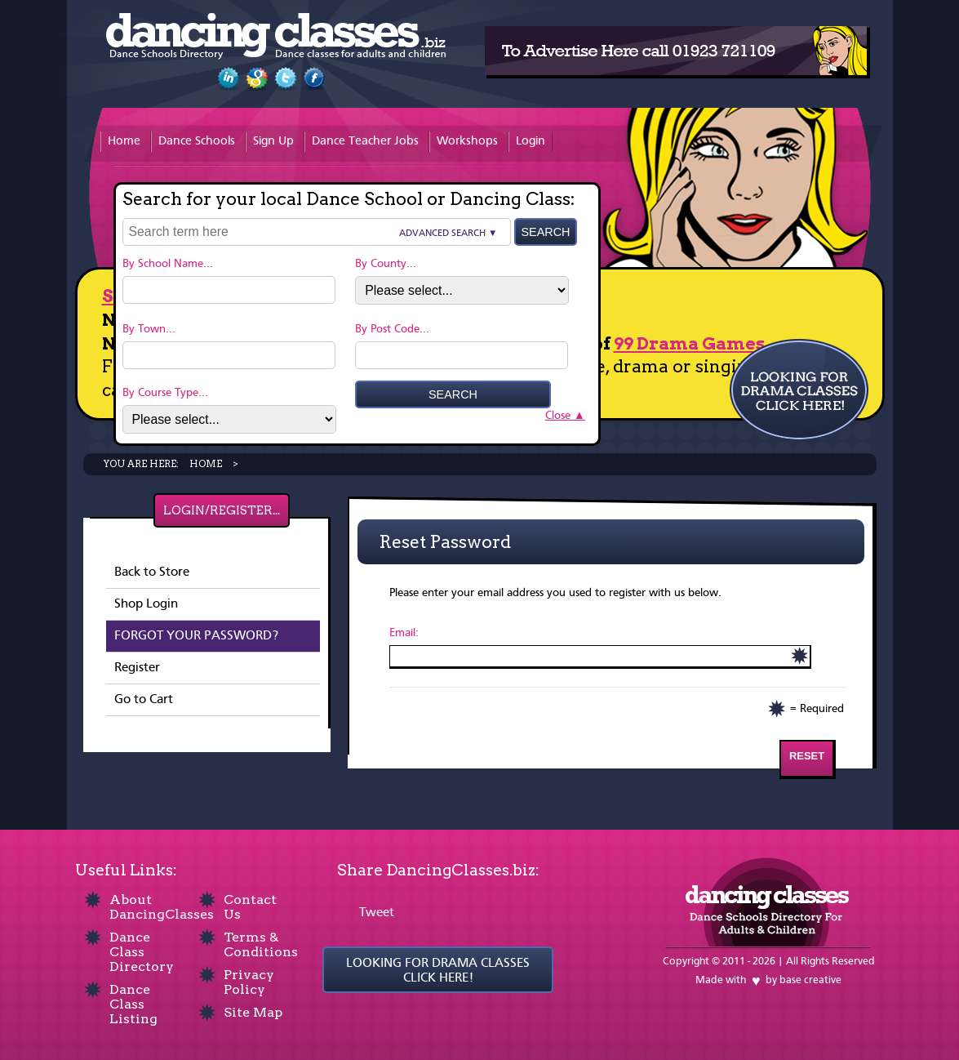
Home (124, 142)
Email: (404, 633)
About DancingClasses (161, 907)
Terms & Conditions (261, 944)
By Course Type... (165, 393)
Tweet (376, 913)
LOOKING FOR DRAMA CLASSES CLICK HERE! (438, 971)
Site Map (253, 1012)
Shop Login (146, 604)
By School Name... (167, 263)
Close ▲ (565, 415)
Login (530, 142)
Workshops (467, 142)
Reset (806, 756)
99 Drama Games (689, 343)
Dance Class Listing (133, 1004)
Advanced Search (442, 233)
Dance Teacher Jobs (365, 142)
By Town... (148, 329)
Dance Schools (196, 142)
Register (137, 668)
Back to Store (151, 572)
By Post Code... (392, 329)
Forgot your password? (196, 636)
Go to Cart (143, 699)
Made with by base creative (768, 980)
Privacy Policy (249, 982)
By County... (385, 263)
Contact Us (250, 907)
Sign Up (273, 142)
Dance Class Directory (141, 951)
